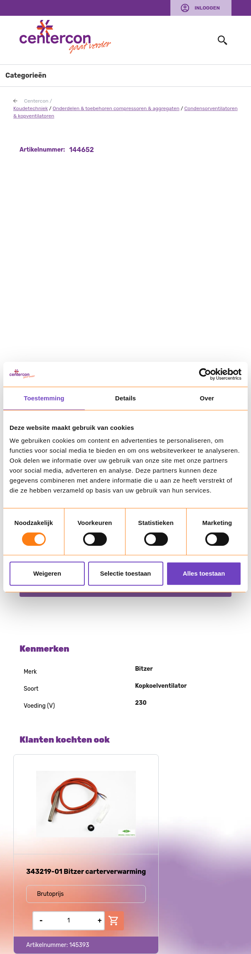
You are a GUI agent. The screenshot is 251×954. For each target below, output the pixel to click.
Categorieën (26, 75)
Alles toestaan (204, 573)
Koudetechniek (30, 108)
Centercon (36, 101)
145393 (79, 945)
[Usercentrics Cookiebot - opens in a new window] (205, 374)
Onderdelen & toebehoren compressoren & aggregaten (116, 108)
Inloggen (207, 8)
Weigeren (47, 573)
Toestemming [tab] (44, 398)
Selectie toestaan (125, 573)
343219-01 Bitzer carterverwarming (86, 872)
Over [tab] (207, 398)
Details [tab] (125, 398)
